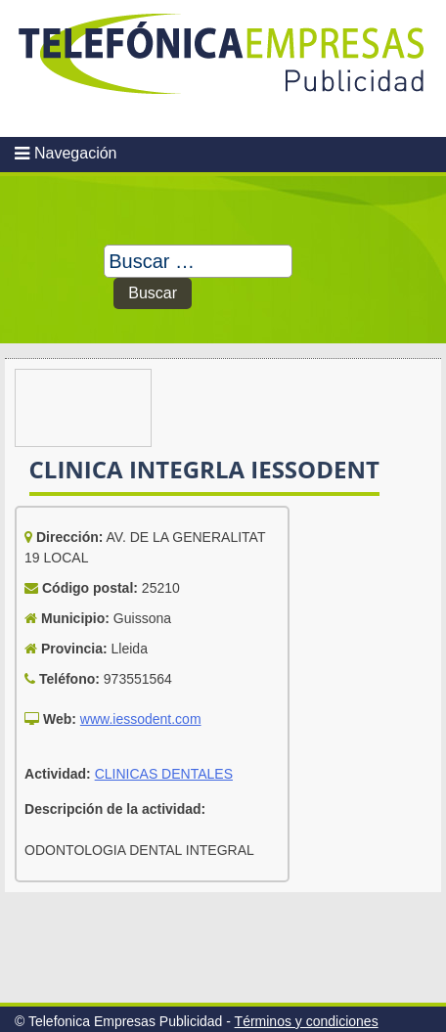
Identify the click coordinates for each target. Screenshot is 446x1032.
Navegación (75, 153)
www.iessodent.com (140, 719)
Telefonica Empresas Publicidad (223, 68)
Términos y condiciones (307, 1021)
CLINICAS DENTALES (164, 774)
